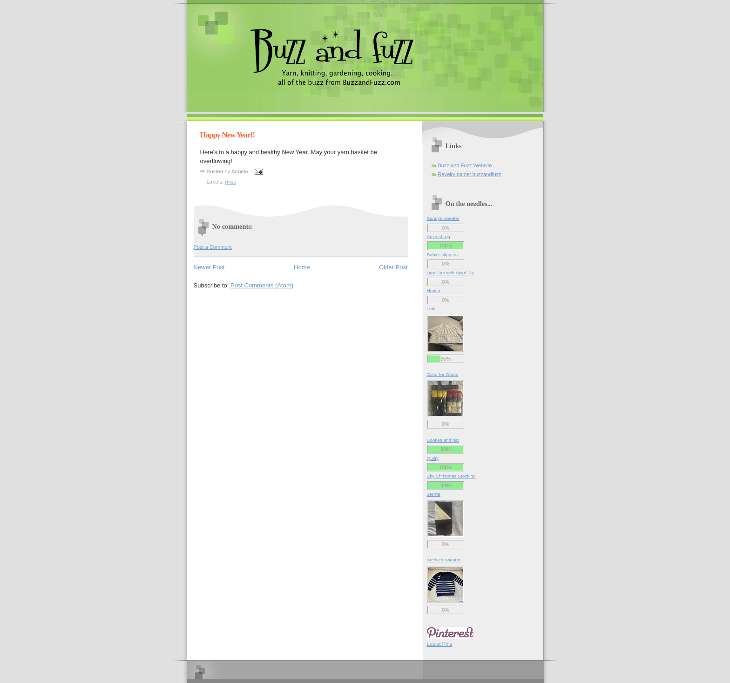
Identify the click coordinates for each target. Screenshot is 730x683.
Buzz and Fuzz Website (465, 165)
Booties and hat (443, 440)
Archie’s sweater (444, 559)
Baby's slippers (442, 254)
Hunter (434, 290)
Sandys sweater (443, 218)
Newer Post (209, 267)
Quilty (433, 458)
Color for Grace (443, 374)
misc (231, 181)
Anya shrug (438, 236)
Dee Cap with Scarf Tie (450, 272)
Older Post (393, 267)
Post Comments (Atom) (261, 285)
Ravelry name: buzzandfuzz (469, 174)
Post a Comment (213, 247)
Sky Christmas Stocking (451, 475)
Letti (431, 308)
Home (302, 267)
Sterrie (433, 494)
